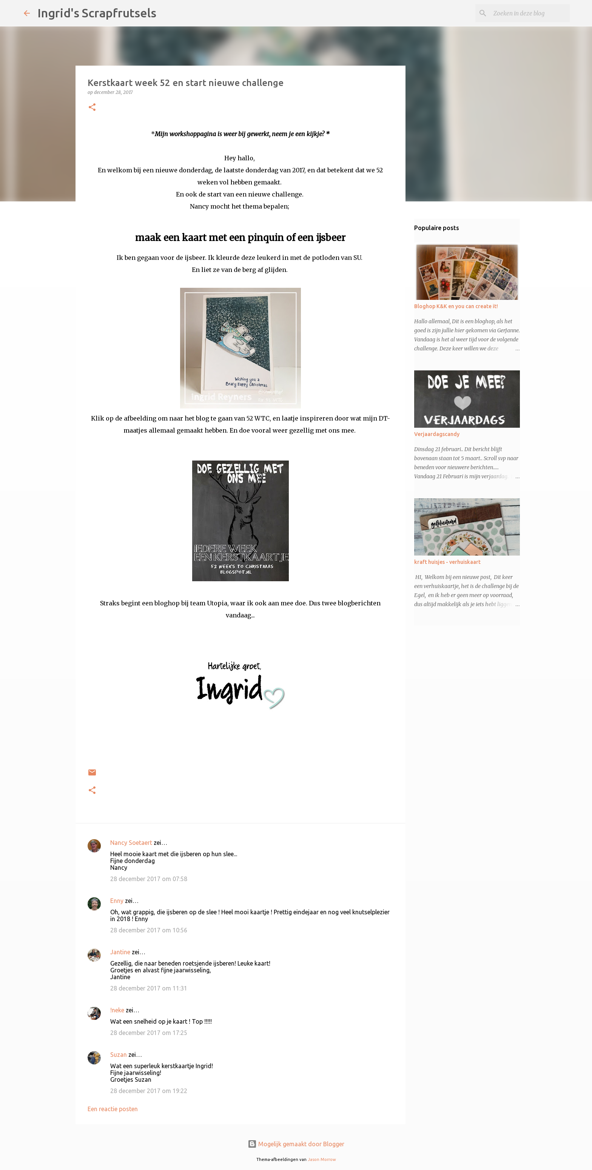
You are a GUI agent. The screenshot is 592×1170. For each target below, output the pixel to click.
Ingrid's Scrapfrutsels (96, 13)
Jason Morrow (322, 1159)
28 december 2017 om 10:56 (148, 930)
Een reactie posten (113, 1109)
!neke (117, 1010)
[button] (92, 108)
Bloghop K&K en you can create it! (456, 306)
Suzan (118, 1054)
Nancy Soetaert (131, 842)
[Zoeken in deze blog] (530, 13)
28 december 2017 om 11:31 (148, 988)
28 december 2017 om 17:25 (148, 1032)
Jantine (120, 952)
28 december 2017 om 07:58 (148, 878)
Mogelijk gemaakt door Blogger (296, 1144)
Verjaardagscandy (436, 434)
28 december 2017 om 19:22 (148, 1090)
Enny (116, 900)
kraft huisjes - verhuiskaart (447, 562)
